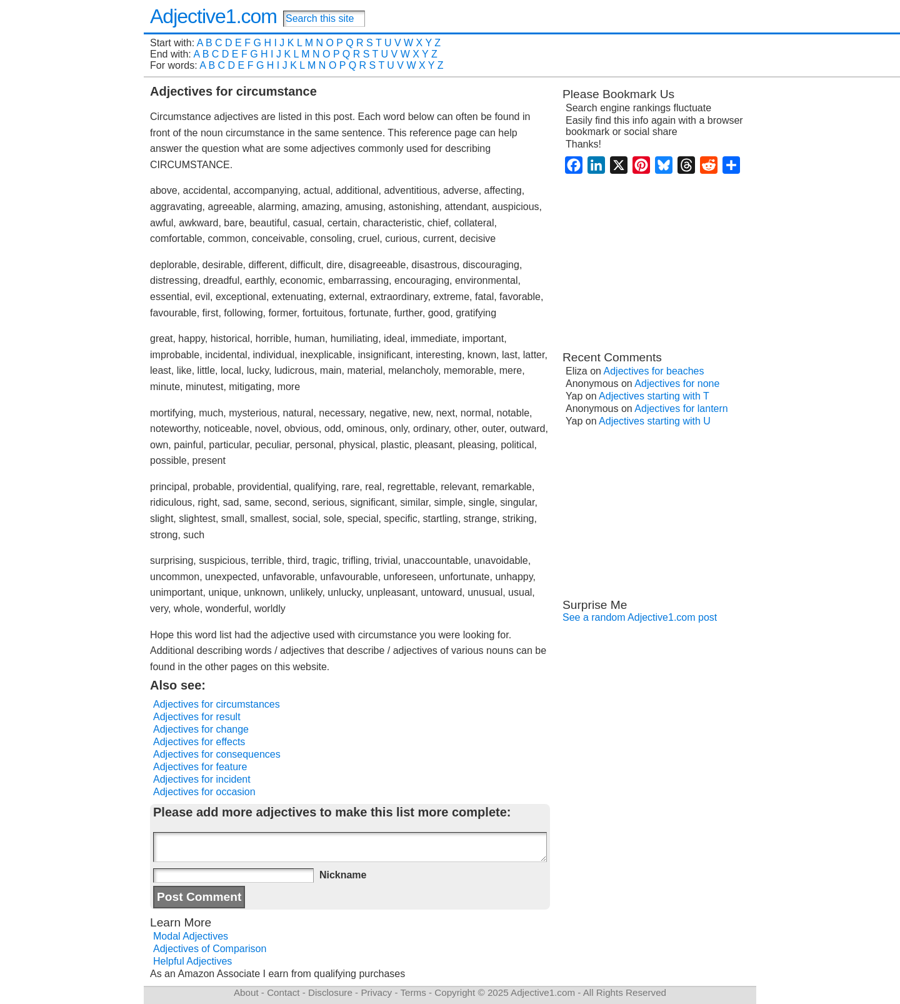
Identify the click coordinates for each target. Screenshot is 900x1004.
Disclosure (330, 992)
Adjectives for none (676, 383)
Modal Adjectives (190, 936)
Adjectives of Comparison (209, 948)
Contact (283, 992)
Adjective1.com (213, 16)
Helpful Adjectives (192, 961)
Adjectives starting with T (654, 396)
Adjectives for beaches (654, 371)
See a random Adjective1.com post (639, 617)
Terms (413, 992)
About (246, 992)
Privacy (376, 992)
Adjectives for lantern (681, 408)
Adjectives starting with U (655, 421)
